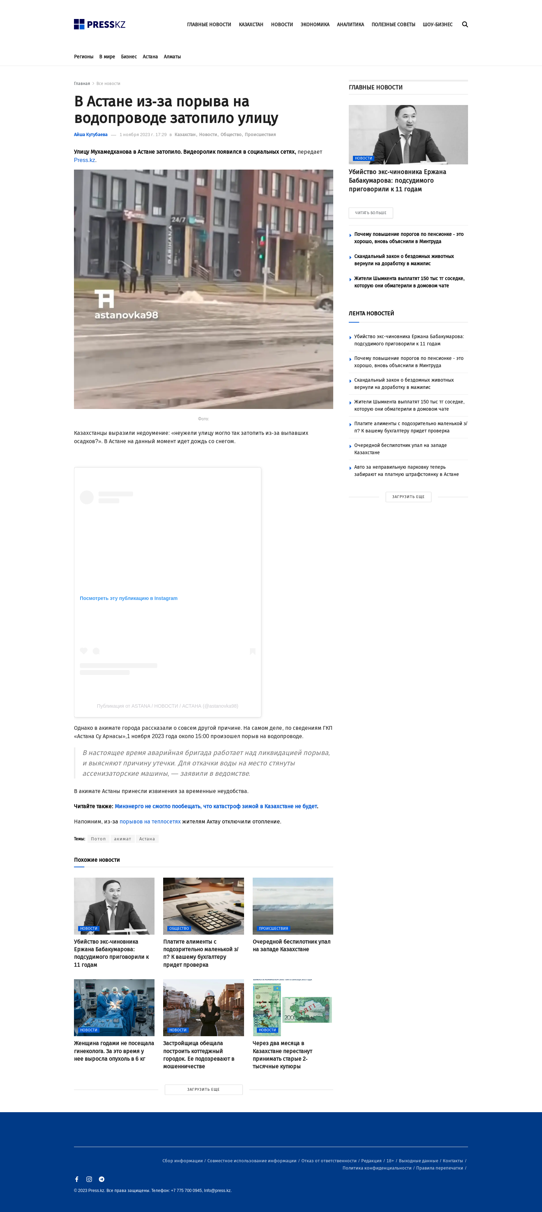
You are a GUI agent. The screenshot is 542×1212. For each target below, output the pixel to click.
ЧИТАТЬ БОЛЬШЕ (370, 213)
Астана (150, 57)
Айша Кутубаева (91, 134)
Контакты (453, 1160)
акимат (122, 838)
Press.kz (84, 160)
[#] (100, 22)
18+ (390, 1160)
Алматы (172, 57)
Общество (232, 134)
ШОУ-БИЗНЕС (437, 25)
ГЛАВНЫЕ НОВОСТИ (209, 25)
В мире (107, 57)
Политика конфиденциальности (378, 1168)
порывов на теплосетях (150, 821)
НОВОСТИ (282, 25)
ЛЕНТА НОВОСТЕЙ (371, 313)
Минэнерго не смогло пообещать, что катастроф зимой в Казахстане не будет (215, 806)
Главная (82, 83)
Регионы (83, 57)
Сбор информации (183, 1160)
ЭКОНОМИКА (315, 25)
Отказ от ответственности (329, 1160)
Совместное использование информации (252, 1160)
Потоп (98, 838)
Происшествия (260, 134)
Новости (208, 134)
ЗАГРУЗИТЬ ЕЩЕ (203, 1089)
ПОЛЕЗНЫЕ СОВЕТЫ (393, 25)
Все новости (108, 83)
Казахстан (186, 134)
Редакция (372, 1160)
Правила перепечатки (440, 1168)
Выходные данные (419, 1160)
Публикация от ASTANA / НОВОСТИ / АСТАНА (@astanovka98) (168, 706)
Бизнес (129, 57)
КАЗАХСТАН (251, 25)
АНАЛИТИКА (350, 25)
